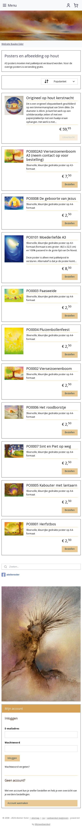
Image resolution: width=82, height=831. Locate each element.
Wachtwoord (12, 742)
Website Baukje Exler (13, 44)
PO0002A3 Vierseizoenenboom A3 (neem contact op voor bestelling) (51, 155)
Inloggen (12, 758)
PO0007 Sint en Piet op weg (48, 446)
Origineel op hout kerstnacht (50, 98)
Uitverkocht (68, 137)
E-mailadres (12, 728)
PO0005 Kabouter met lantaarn (51, 485)
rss (43, 817)
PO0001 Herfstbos (41, 524)
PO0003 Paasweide (41, 291)
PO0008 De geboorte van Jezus (51, 199)
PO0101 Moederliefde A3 (46, 238)
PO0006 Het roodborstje (46, 408)
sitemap (35, 817)
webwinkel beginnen (57, 817)
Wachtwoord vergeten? (17, 766)
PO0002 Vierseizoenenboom (49, 369)
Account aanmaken (18, 803)
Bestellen (70, 184)
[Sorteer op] (59, 82)
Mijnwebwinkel (42, 824)
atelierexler (11, 574)
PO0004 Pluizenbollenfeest (48, 330)
